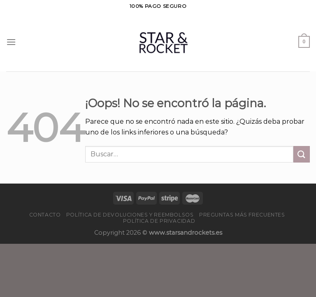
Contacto (45, 215)
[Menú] (11, 42)
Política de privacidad (159, 221)
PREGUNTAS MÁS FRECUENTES (242, 215)
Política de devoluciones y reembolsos (130, 215)
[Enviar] (301, 154)
